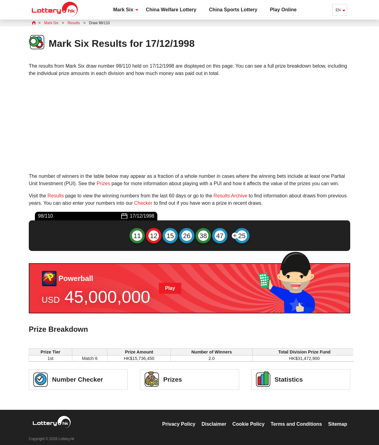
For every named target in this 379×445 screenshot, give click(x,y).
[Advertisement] (189, 125)
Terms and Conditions (296, 417)
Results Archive (230, 195)
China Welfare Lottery (171, 9)
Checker (143, 203)
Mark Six (123, 9)
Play (170, 288)
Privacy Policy (179, 417)
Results (55, 195)
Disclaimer (213, 417)
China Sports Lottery (233, 9)
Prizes (103, 183)
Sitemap (337, 417)
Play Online (283, 9)
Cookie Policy (248, 417)
